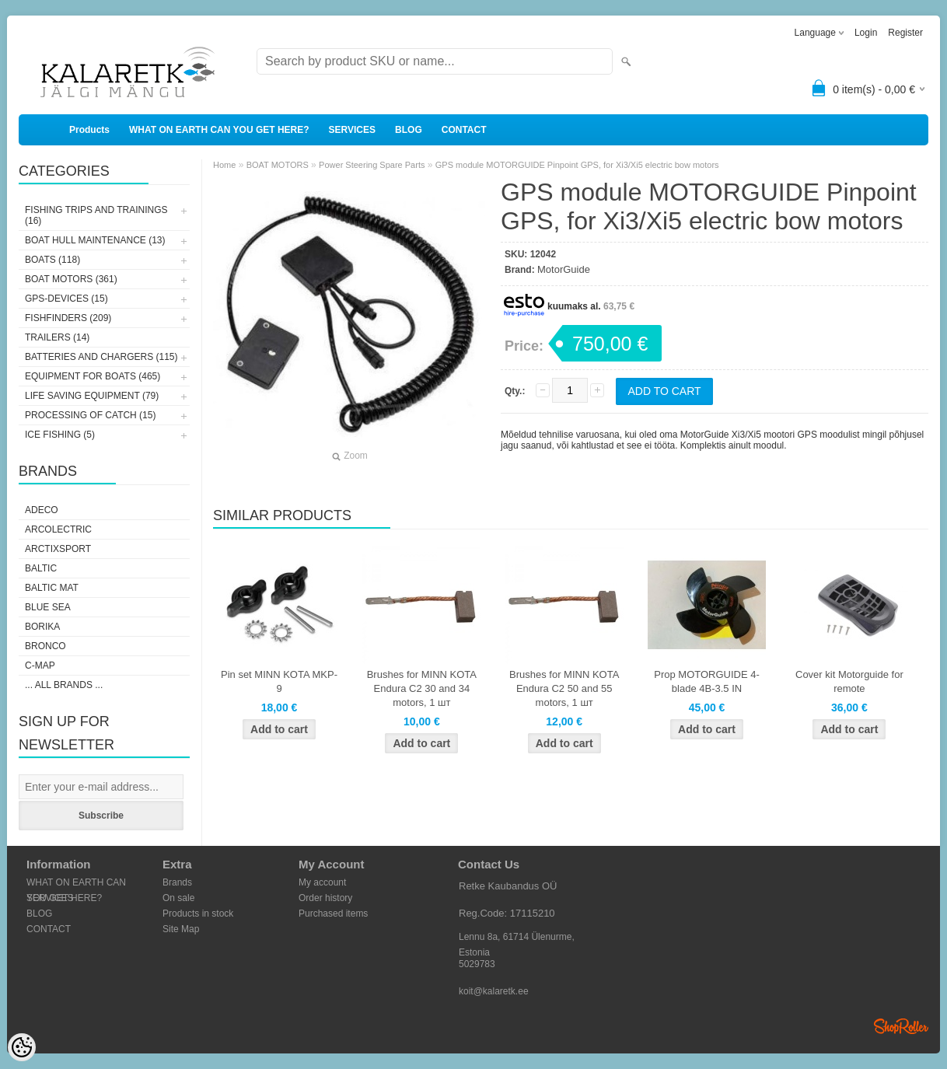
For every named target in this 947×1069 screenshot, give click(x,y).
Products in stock (197, 913)
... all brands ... (64, 684)
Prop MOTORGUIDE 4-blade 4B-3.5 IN (707, 681)
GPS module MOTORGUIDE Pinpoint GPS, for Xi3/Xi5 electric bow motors (577, 164)
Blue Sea (48, 607)
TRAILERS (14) (57, 337)
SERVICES (352, 129)
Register (905, 32)
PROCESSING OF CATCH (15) (90, 415)
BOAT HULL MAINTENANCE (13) (95, 240)
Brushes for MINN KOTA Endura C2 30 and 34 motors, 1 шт (422, 688)
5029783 (477, 964)
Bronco (45, 646)
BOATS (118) (52, 259)
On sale (178, 898)
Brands (177, 882)
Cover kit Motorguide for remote (849, 681)
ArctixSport (58, 548)
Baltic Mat (52, 587)
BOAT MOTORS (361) (71, 279)
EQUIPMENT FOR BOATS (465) (92, 376)
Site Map (180, 929)
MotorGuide (563, 269)
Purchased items (333, 913)
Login (865, 32)
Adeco (41, 510)
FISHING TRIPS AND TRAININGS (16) (96, 215)
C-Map (40, 665)
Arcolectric (58, 529)
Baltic (41, 568)
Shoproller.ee (901, 1026)
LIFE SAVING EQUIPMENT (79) (92, 395)
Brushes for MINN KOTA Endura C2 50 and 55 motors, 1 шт (564, 688)
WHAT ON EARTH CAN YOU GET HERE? (219, 129)
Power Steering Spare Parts (372, 164)
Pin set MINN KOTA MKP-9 (279, 681)
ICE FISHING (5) (60, 434)
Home (224, 164)
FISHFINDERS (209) (68, 318)
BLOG (408, 129)
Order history (325, 898)
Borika (42, 626)
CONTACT (464, 129)
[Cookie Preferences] (22, 1047)
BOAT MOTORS (277, 164)
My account (322, 882)
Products (89, 129)
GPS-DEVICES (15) (66, 298)
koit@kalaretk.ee (494, 991)
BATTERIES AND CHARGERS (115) (101, 356)
